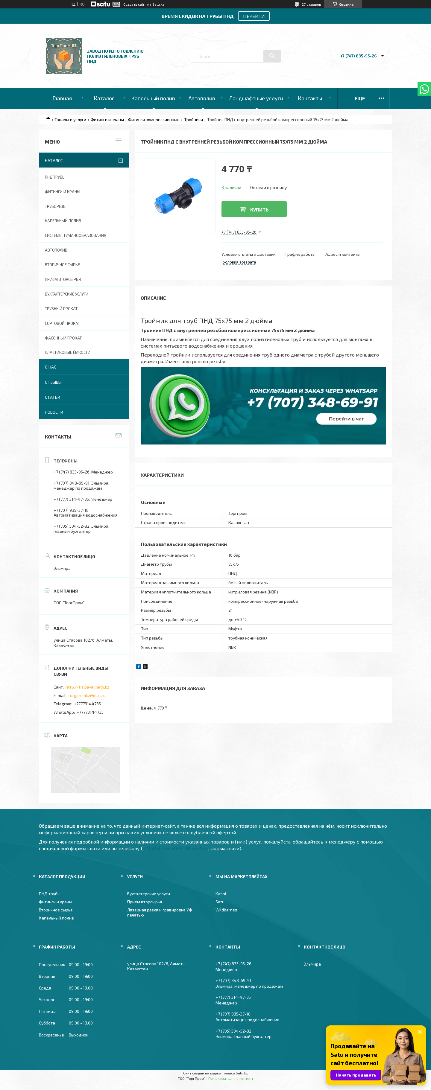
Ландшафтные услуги (256, 98)
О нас (50, 366)
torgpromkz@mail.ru (87, 695)
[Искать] (272, 56)
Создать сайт (134, 4)
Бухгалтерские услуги (66, 294)
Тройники (193, 119)
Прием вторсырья (63, 279)
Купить (259, 209)
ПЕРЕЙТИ (254, 16)
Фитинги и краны (107, 119)
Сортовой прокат (62, 323)
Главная (62, 98)
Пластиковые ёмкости (67, 352)
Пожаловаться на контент (230, 1078)
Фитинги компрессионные (154, 119)
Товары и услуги (70, 119)
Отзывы (53, 382)
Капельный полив (153, 98)
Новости (54, 412)
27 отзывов (311, 4)
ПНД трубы (55, 177)
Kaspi (221, 893)
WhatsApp (197, 848)
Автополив (202, 98)
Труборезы (55, 206)
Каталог (104, 98)
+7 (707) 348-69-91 (163, 848)
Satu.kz (242, 1073)
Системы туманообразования (75, 235)
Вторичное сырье (62, 264)
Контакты (310, 98)
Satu (220, 901)
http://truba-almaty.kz (87, 686)
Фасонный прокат (63, 338)
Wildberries (226, 909)
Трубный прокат (61, 308)
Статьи (52, 397)
